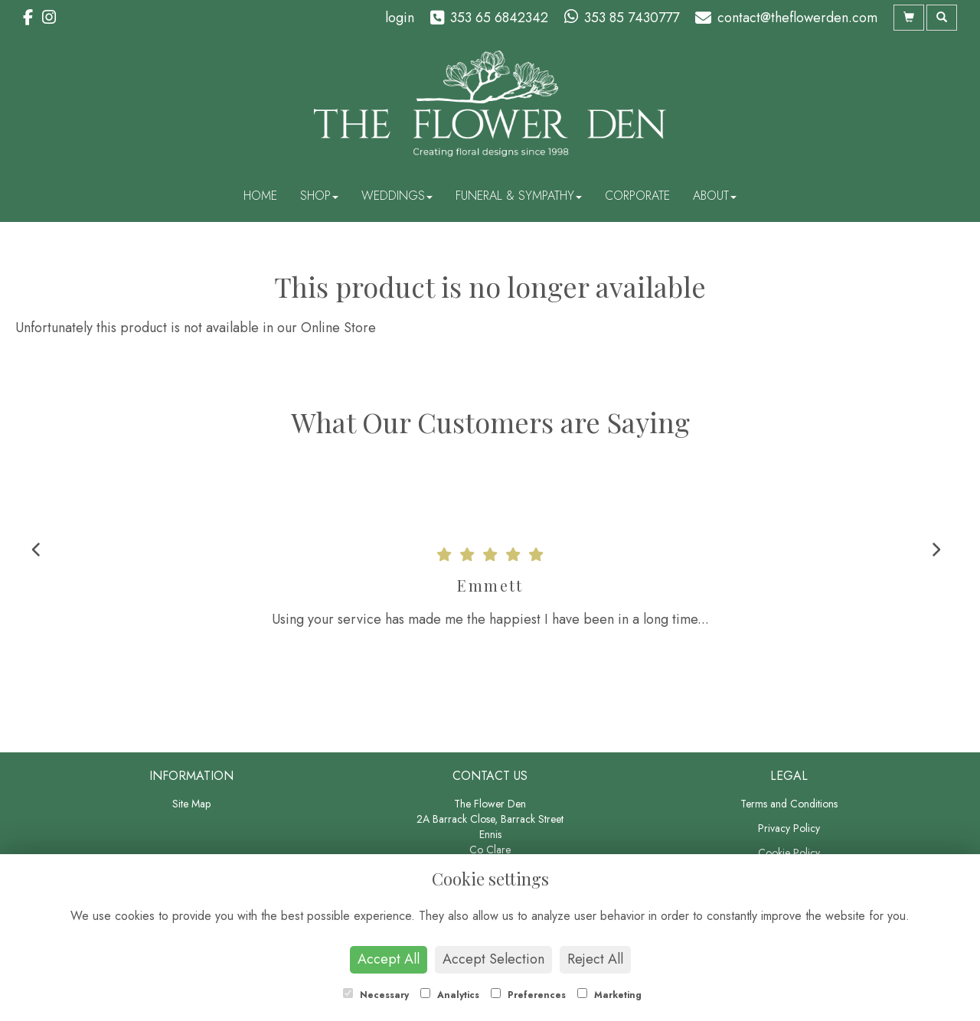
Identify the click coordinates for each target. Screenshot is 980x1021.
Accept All (389, 959)
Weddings (397, 195)
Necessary (376, 995)
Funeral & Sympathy (519, 195)
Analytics (449, 995)
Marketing (609, 995)
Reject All (595, 959)
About (715, 195)
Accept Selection (493, 959)
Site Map (191, 803)
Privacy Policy (789, 828)
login (399, 18)
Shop (319, 195)
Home (260, 195)
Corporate (637, 195)
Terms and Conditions (789, 803)
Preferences (528, 995)
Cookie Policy (789, 852)
